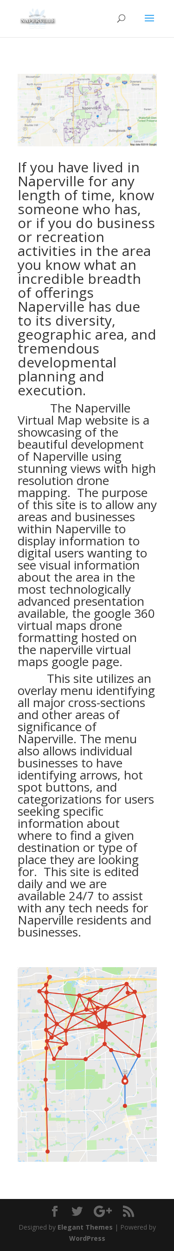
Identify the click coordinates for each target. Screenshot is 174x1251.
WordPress (87, 1238)
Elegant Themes (85, 1227)
